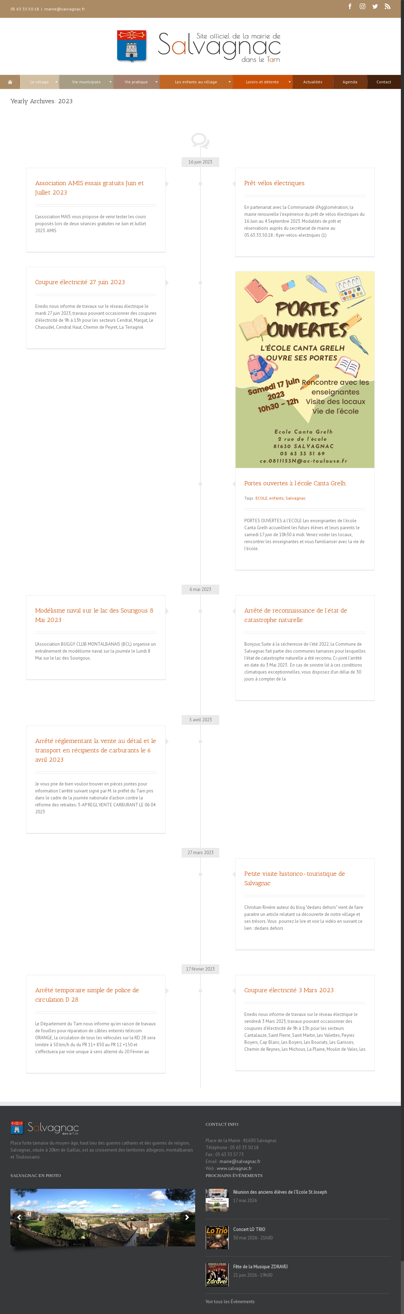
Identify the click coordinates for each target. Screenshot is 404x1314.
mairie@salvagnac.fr (64, 9)
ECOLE (261, 498)
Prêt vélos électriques (274, 183)
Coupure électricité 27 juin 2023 (80, 282)
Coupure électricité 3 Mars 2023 (289, 990)
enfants (276, 498)
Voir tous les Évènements (230, 1302)
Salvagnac (295, 498)
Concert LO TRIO (249, 1229)
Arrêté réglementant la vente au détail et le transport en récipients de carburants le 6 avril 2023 (95, 750)
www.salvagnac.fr (234, 1168)
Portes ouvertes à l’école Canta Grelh (295, 483)
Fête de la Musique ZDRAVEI (260, 1267)
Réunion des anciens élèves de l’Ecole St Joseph (280, 1192)
